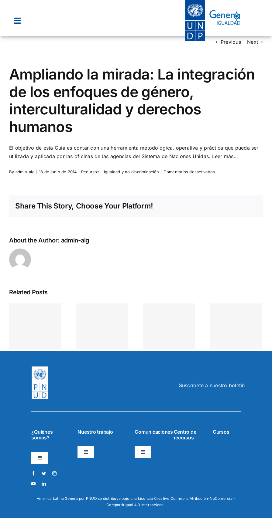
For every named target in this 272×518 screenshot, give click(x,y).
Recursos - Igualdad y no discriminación (120, 171)
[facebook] (33, 473)
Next (252, 42)
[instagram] (54, 473)
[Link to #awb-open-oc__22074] (17, 21)
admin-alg (25, 171)
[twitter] (44, 473)
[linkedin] (44, 484)
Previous (231, 42)
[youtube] (33, 484)
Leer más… (225, 156)
